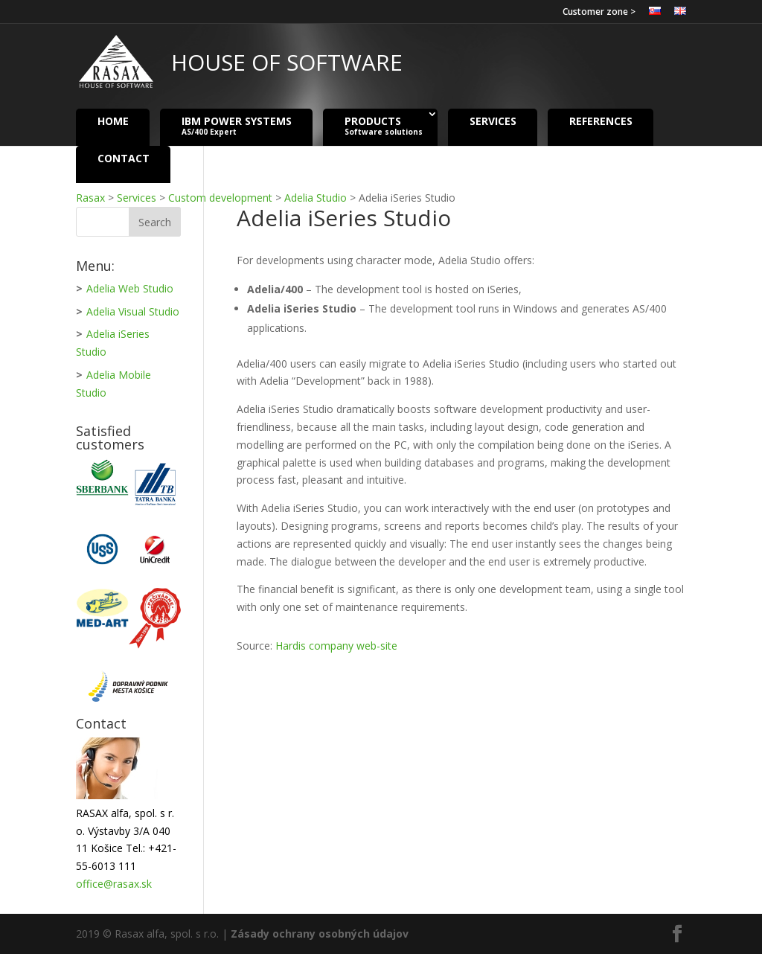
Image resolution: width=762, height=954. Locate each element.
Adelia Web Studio (129, 288)
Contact (123, 157)
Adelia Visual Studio (132, 311)
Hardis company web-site (336, 645)
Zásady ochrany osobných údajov (320, 933)
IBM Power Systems (237, 125)
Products (384, 125)
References (601, 120)
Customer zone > (599, 12)
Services (493, 120)
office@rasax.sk (114, 884)
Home (113, 120)
